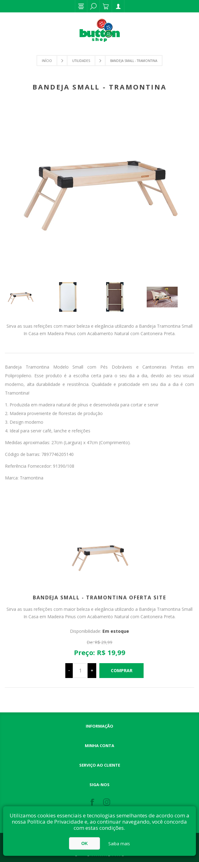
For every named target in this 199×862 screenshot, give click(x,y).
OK (84, 843)
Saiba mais (119, 844)
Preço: (84, 652)
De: (90, 642)
